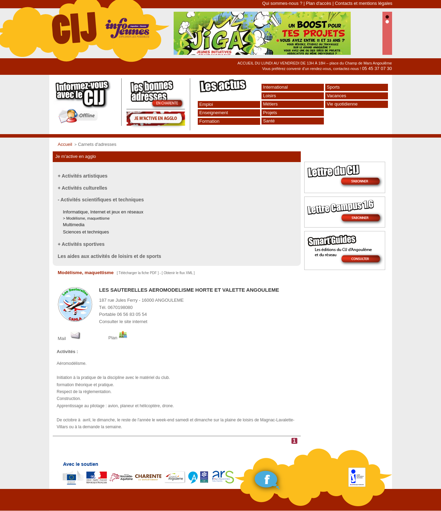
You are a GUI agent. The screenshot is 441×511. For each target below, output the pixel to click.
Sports (333, 87)
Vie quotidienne (342, 104)
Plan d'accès (318, 3)
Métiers (270, 104)
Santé (269, 120)
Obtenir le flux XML (178, 273)
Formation (209, 121)
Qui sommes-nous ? (282, 3)
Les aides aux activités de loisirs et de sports (109, 256)
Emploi (206, 104)
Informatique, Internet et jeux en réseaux (103, 211)
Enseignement (213, 112)
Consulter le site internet (123, 321)
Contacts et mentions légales (363, 3)
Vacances (336, 95)
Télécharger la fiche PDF (138, 273)
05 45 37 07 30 (377, 68)
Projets (270, 112)
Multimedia (74, 224)
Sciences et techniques (86, 231)
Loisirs (269, 95)
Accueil (65, 144)
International (275, 87)
